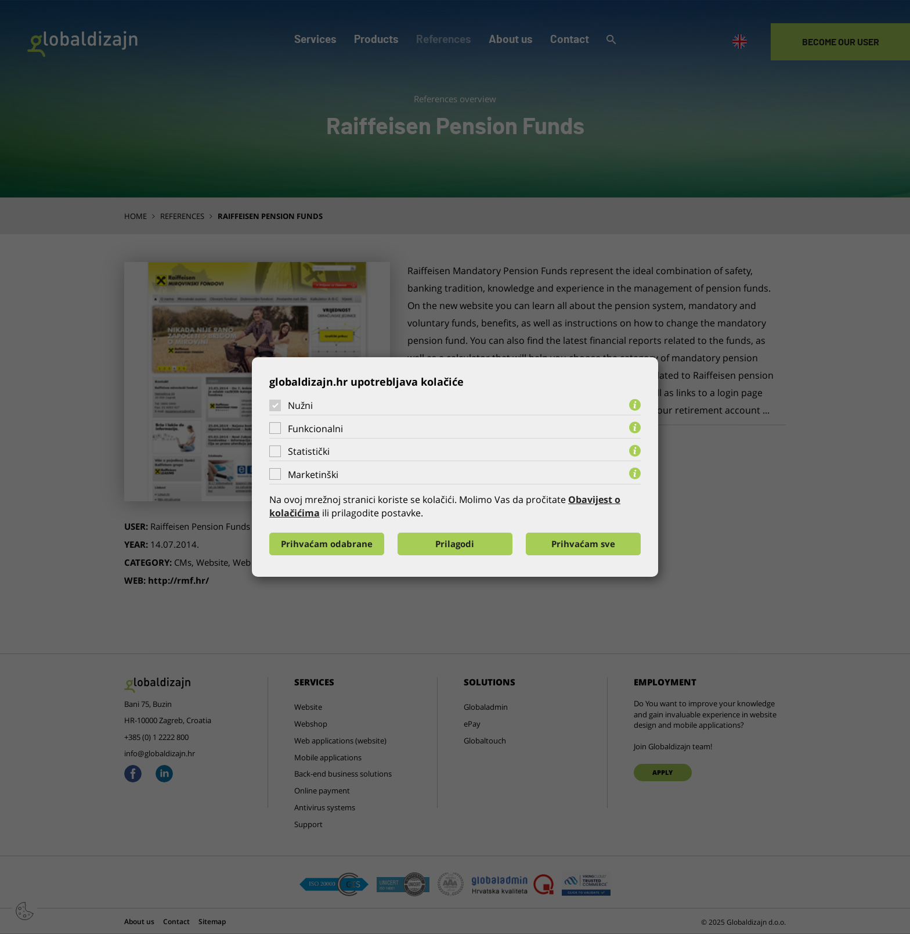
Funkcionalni (315, 428)
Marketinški (313, 474)
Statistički (309, 451)
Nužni (300, 405)
